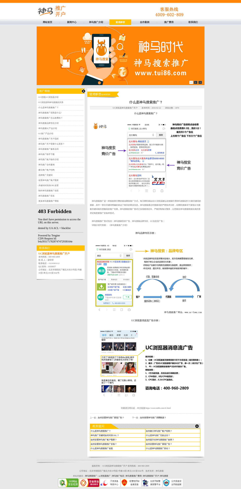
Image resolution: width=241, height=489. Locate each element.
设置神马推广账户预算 (48, 180)
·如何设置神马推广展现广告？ (158, 444)
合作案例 (144, 22)
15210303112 (54, 263)
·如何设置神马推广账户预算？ (103, 440)
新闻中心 (71, 22)
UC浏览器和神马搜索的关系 (50, 102)
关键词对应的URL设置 (48, 185)
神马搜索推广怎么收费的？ (50, 118)
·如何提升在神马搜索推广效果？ (159, 440)
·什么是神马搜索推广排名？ (157, 448)
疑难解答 (120, 22)
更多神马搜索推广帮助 (48, 201)
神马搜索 (160, 471)
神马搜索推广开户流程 (48, 139)
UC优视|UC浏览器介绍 (48, 97)
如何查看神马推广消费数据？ (153, 417)
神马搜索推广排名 (46, 196)
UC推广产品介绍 (45, 133)
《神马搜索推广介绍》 (118, 225)
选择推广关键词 (45, 175)
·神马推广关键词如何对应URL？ (104, 435)
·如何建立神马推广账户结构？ (158, 431)
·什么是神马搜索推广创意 (101, 448)
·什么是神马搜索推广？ (100, 431)
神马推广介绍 (96, 22)
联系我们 (193, 22)
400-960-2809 (54, 257)
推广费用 (169, 22)
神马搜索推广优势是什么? (49, 113)
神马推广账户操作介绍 (48, 159)
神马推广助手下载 (46, 154)
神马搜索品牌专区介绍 (48, 123)
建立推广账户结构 (46, 170)
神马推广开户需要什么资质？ (51, 144)
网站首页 (47, 22)
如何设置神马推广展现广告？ (111, 417)
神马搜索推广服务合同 (48, 149)
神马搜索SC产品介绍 (47, 128)
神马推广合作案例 (46, 165)
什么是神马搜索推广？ (48, 107)
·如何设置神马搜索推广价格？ (103, 444)
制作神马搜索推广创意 (48, 190)
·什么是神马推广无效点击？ (157, 435)
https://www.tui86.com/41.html (158, 408)
